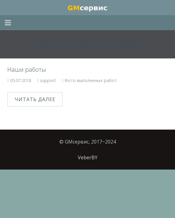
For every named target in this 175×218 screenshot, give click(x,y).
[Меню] (8, 22)
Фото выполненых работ (90, 80)
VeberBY (87, 157)
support (48, 80)
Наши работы (26, 69)
